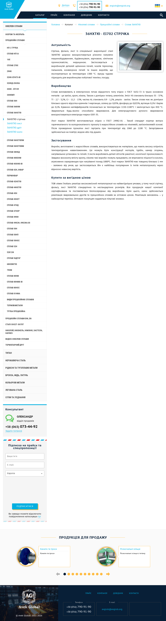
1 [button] (64, 574)
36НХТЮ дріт (14, 127)
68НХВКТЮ (12, 264)
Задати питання (13, 431)
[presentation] (17, 489)
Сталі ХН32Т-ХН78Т (14, 324)
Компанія (69, 15)
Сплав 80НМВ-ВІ (15, 282)
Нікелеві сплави (13, 26)
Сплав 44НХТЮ (14, 187)
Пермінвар (12, 175)
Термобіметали (15, 305)
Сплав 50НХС (13, 240)
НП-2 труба (12, 48)
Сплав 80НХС (13, 287)
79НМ (9, 270)
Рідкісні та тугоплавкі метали (21, 368)
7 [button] (89, 574)
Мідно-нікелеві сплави (17, 339)
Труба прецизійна (16, 311)
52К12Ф (10, 252)
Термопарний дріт (14, 345)
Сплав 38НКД (13, 152)
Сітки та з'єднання (15, 397)
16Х (8, 59)
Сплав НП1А (13, 53)
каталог (40, 15)
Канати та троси (48, 549)
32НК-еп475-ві (13, 77)
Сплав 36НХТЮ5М (15, 140)
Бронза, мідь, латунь (16, 375)
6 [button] (85, 574)
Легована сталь (13, 390)
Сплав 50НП (13, 234)
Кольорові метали (15, 382)
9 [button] (97, 574)
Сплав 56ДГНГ (14, 258)
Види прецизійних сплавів (20, 299)
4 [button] (77, 574)
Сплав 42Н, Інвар (15, 170)
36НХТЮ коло (14, 131)
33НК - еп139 (13, 89)
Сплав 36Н (12, 101)
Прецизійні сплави (15, 40)
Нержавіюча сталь (15, 360)
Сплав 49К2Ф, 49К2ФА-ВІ (18, 223)
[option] (43, 556)
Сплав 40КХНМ (14, 158)
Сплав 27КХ (12, 65)
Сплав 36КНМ (13, 106)
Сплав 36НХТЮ (14, 112)
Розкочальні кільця (130, 549)
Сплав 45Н (12, 193)
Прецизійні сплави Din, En (18, 318)
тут (39, 516)
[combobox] (65, 5)
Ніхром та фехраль (14, 34)
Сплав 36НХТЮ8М (15, 146)
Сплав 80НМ (13, 276)
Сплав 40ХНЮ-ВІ (15, 163)
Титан (8, 353)
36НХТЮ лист (14, 123)
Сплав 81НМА (13, 293)
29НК (9, 71)
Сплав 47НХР (13, 211)
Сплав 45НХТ (13, 199)
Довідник (86, 15)
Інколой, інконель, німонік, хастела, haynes (23, 331)
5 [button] (81, 574)
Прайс (54, 15)
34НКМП (11, 95)
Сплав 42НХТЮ (14, 181)
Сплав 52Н (12, 246)
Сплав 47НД (13, 205)
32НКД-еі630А (13, 83)
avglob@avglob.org (120, 5)
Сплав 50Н (12, 228)
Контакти (103, 15)
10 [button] (101, 574)
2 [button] (68, 574)
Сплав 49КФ (13, 217)
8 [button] (93, 574)
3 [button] (73, 574)
